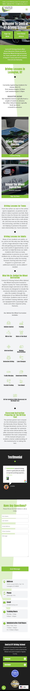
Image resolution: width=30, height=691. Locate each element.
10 (17, 491)
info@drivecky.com (20, 4)
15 (25, 491)
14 (23, 491)
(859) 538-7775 (10, 4)
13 (22, 491)
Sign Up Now (7, 35)
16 (27, 491)
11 (19, 491)
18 (16, 493)
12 (20, 491)
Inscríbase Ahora (21, 35)
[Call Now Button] (4, 688)
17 (28, 491)
